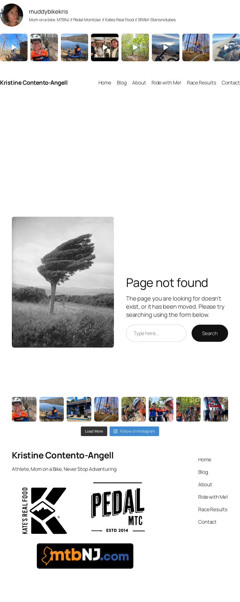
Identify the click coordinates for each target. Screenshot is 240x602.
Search (209, 333)
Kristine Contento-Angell (34, 82)
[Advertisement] (120, 153)
